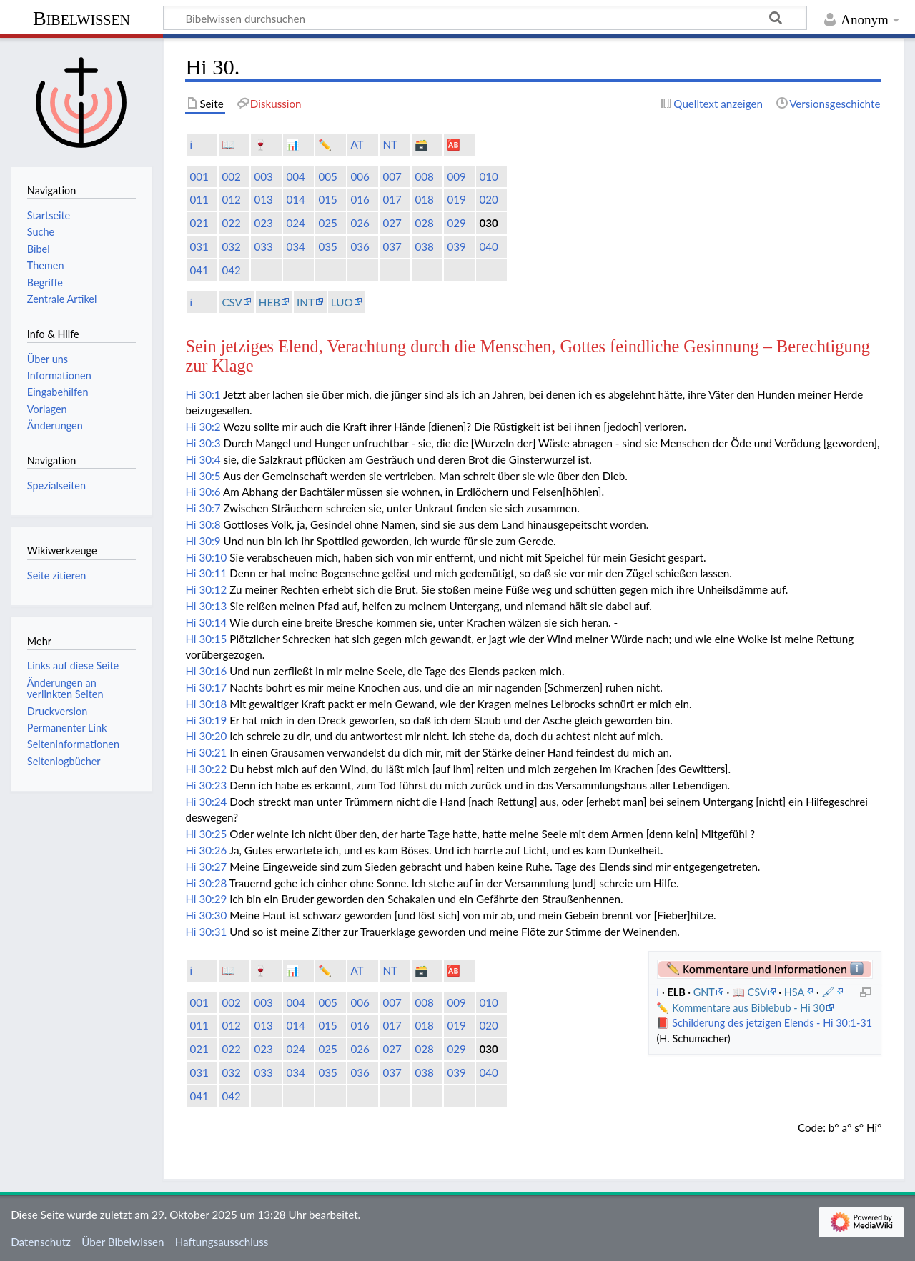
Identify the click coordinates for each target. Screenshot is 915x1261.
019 (456, 199)
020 (488, 199)
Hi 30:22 (206, 768)
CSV (232, 302)
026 (359, 222)
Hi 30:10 (206, 557)
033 (263, 246)
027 (391, 222)
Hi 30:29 (206, 898)
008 (424, 176)
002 (231, 176)
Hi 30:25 (206, 833)
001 (198, 176)
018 (424, 199)
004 (295, 176)
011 (198, 199)
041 (198, 270)
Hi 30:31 (206, 931)
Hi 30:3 (202, 443)
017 (391, 199)
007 (391, 176)
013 (263, 199)
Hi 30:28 (206, 883)
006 (359, 176)
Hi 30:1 (202, 394)
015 (327, 199)
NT (389, 144)
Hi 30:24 (206, 801)
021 (198, 222)
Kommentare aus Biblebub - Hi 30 (748, 1008)
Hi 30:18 (206, 703)
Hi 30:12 (206, 589)
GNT (704, 992)
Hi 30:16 (206, 670)
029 (456, 222)
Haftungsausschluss (222, 1241)
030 (488, 222)
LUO (342, 302)
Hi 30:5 (202, 475)
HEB (269, 302)
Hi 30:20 (206, 735)
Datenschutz (41, 1241)
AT (356, 144)
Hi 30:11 (206, 573)
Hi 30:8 (202, 524)
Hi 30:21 (206, 752)
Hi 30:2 (202, 426)
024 (295, 222)
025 (327, 222)
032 (231, 246)
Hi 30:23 (206, 785)
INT (306, 302)
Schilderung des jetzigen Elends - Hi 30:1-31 (772, 1023)
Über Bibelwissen (122, 1241)
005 (327, 176)
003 (263, 176)
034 (295, 246)
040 (488, 246)
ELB (677, 992)
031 (198, 246)
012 (231, 199)
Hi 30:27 (206, 866)
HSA (794, 992)
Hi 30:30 (206, 915)
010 (488, 176)
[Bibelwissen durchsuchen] (485, 17)
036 (359, 246)
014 (295, 199)
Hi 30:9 (202, 540)
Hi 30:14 (206, 622)
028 (424, 222)
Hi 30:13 (206, 605)
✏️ (325, 144)
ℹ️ (190, 144)
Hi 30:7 (202, 508)
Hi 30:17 (206, 687)
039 (456, 246)
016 (359, 199)
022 (231, 222)
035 (327, 246)
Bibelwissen (81, 18)
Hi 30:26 (206, 850)
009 (456, 176)
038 (424, 246)
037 (391, 246)
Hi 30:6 (202, 491)
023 (263, 222)
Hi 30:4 (202, 459)
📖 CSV (749, 992)
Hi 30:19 (206, 720)
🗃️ (421, 144)
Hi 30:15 (206, 638)
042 (231, 270)
